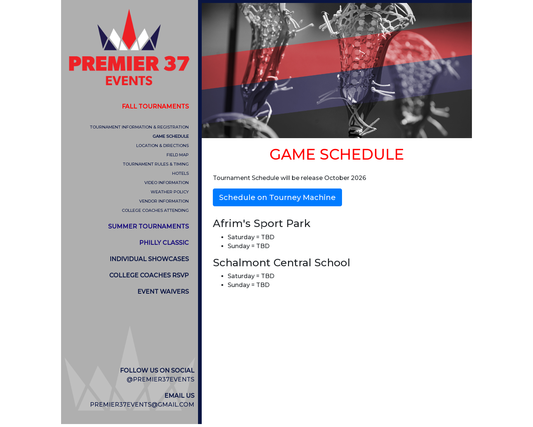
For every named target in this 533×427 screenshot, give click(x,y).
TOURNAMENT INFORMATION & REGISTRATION (139, 127)
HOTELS (180, 173)
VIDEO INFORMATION (166, 182)
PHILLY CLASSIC (164, 242)
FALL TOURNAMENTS (155, 106)
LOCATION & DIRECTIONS (162, 145)
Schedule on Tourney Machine (277, 197)
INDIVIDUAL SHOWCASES (149, 259)
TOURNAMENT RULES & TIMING (156, 164)
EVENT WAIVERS (163, 291)
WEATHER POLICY (170, 191)
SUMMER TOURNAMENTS (148, 226)
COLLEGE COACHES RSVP (149, 275)
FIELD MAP (178, 154)
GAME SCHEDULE (170, 136)
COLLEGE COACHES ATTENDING (155, 210)
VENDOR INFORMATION (164, 201)
